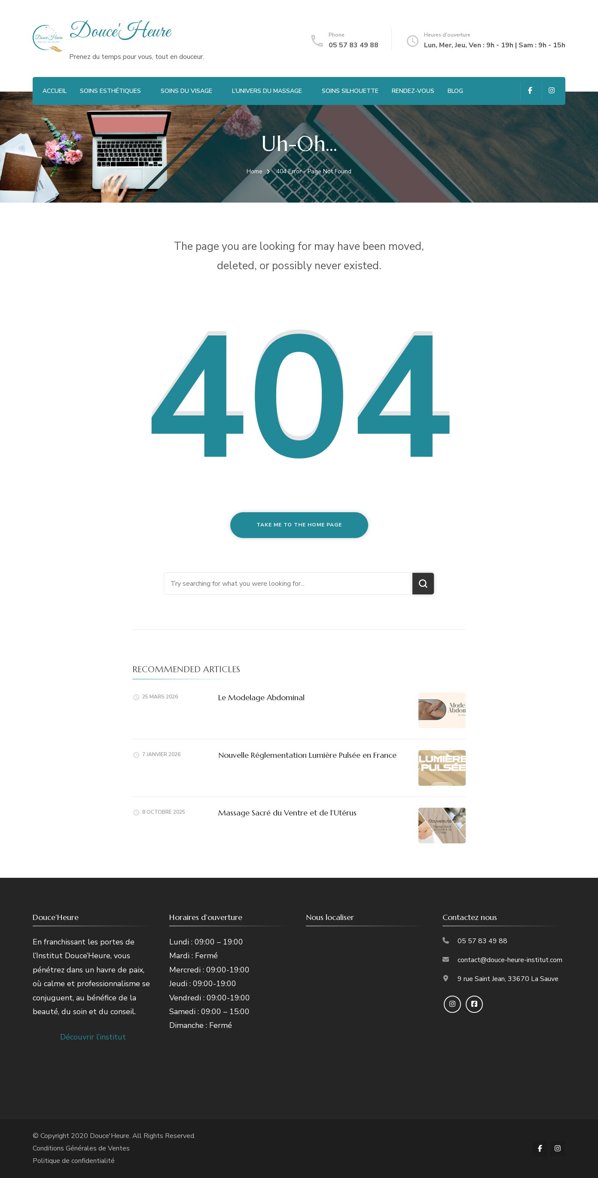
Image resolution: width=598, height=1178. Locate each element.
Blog (455, 91)
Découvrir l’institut (93, 1037)
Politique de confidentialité (74, 1161)
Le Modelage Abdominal (261, 697)
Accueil (55, 91)
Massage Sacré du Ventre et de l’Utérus (287, 813)
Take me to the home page (299, 524)
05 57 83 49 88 (353, 45)
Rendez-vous (413, 91)
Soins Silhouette (350, 91)
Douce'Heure (119, 32)
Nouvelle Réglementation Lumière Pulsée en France (307, 755)
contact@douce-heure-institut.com (510, 960)
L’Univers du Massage (267, 91)
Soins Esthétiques (110, 91)
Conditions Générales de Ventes (81, 1148)
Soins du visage (186, 91)
